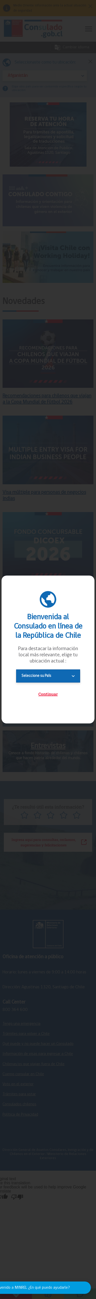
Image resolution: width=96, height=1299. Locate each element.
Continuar (48, 694)
